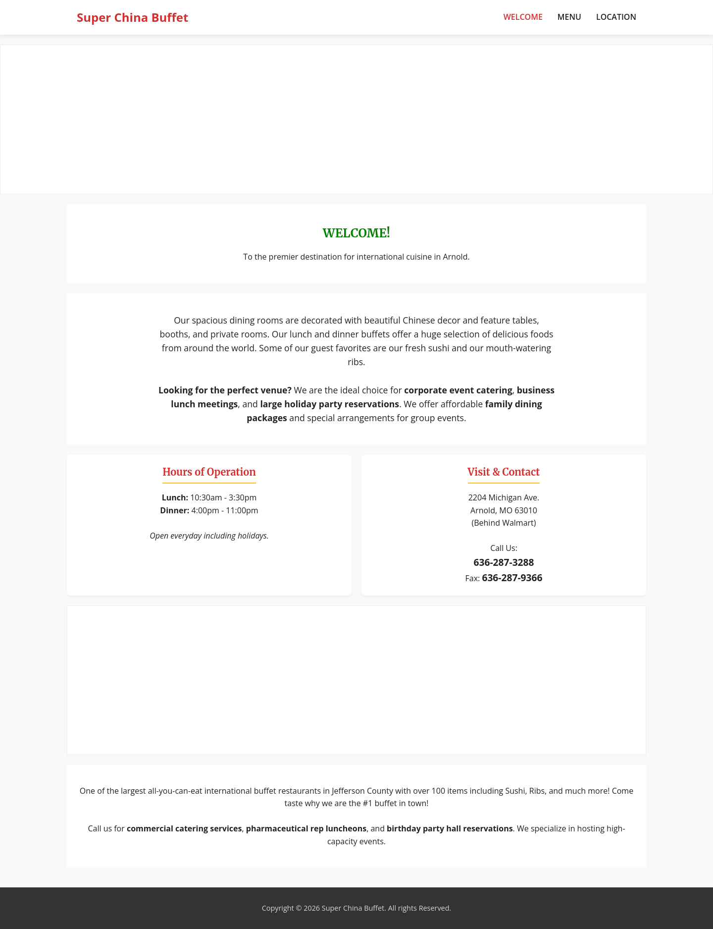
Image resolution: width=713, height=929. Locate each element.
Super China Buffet (132, 17)
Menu (569, 16)
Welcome (523, 16)
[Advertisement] (356, 119)
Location (616, 16)
